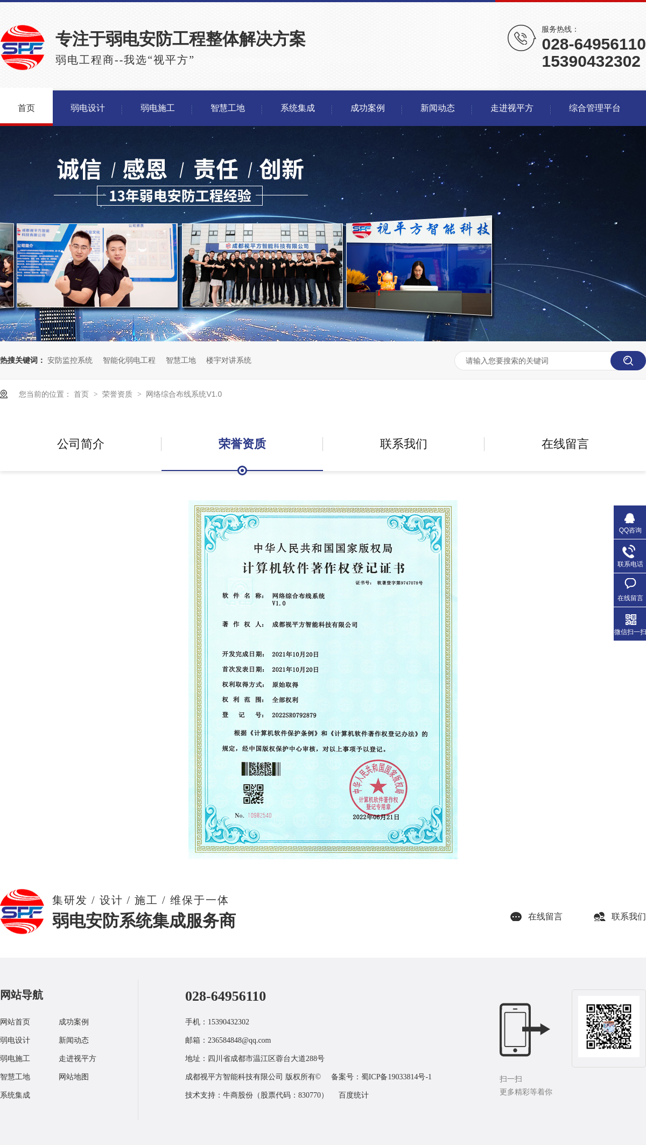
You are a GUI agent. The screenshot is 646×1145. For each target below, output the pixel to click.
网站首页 (15, 1022)
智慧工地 (181, 360)
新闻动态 (74, 1040)
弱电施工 (15, 1059)
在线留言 (565, 444)
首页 (82, 394)
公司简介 (80, 444)
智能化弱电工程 (129, 360)
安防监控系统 (70, 360)
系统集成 (15, 1095)
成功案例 (74, 1022)
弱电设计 (15, 1040)
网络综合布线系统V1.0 (184, 394)
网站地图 (74, 1077)
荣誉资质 (118, 394)
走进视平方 (77, 1059)
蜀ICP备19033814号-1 (396, 1077)
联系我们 (403, 444)
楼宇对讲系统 (228, 360)
